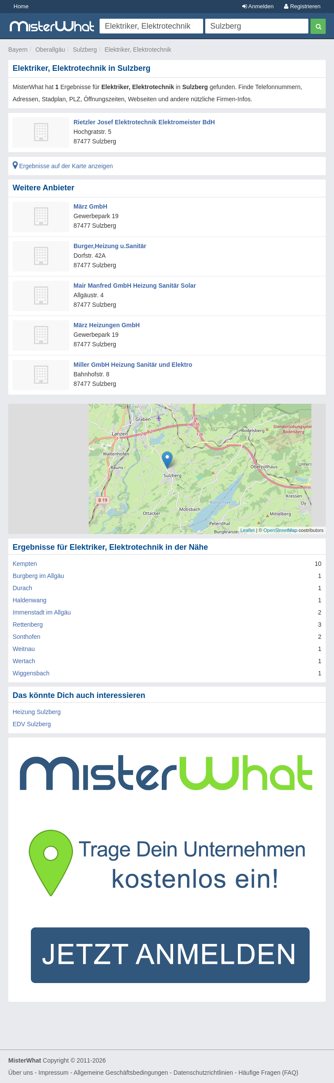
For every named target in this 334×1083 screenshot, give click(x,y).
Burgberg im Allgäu (38, 575)
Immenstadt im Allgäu (42, 612)
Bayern (17, 49)
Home (21, 6)
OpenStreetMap (280, 530)
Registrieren (302, 6)
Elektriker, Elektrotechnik (137, 49)
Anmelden (258, 6)
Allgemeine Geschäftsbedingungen (120, 1072)
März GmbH (90, 206)
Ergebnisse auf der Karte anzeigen (63, 166)
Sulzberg (85, 49)
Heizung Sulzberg (37, 711)
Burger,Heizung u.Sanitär (109, 246)
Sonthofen (26, 636)
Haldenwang (30, 600)
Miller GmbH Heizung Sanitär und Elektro (132, 364)
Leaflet (247, 530)
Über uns (20, 1072)
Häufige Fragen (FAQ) (268, 1072)
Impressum (53, 1072)
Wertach (24, 661)
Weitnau (24, 648)
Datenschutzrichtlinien (203, 1072)
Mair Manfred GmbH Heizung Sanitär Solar (134, 285)
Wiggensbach (31, 673)
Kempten (25, 563)
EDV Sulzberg (32, 724)
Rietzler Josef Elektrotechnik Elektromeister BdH (144, 122)
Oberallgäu (50, 49)
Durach (22, 588)
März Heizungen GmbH (106, 325)
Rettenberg (28, 624)
